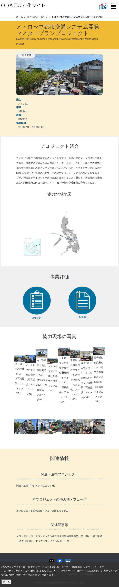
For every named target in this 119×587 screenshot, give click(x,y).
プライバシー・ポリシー (74, 570)
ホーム (19, 17)
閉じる (6, 581)
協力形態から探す (36, 17)
